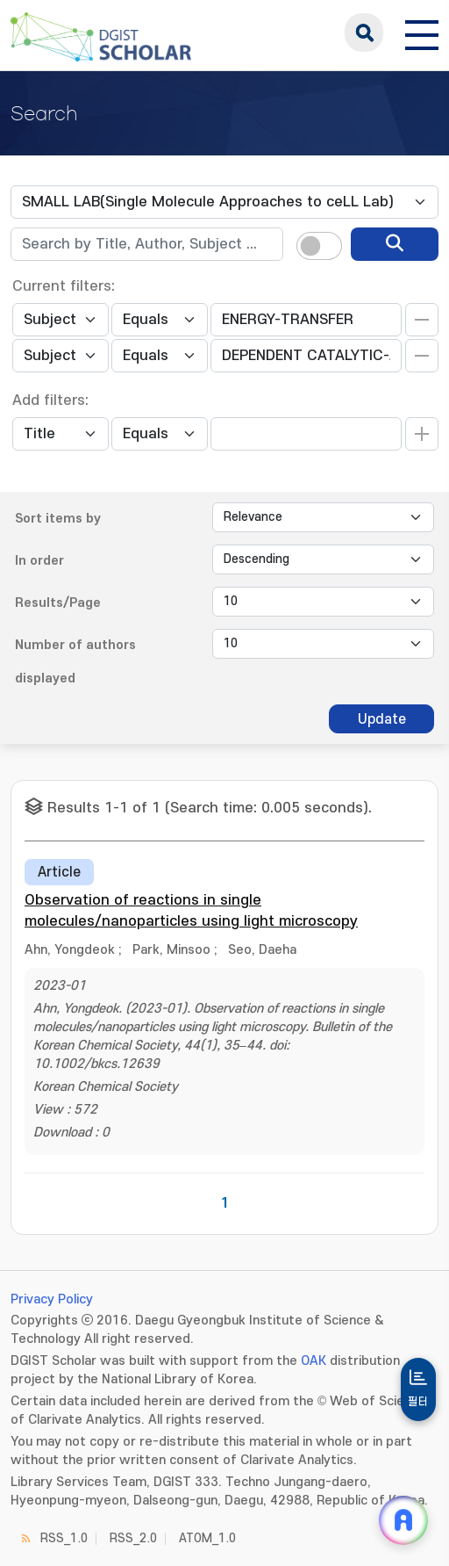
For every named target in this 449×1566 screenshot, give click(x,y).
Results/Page (58, 602)
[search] (394, 244)
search (364, 32)
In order (39, 560)
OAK (313, 1360)
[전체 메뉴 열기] (421, 32)
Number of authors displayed (75, 662)
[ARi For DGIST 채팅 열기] (403, 1520)
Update (382, 719)
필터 (418, 1402)
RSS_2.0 (133, 1538)
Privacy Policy (52, 1299)
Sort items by (58, 518)
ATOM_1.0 (207, 1538)
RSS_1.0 (64, 1538)
